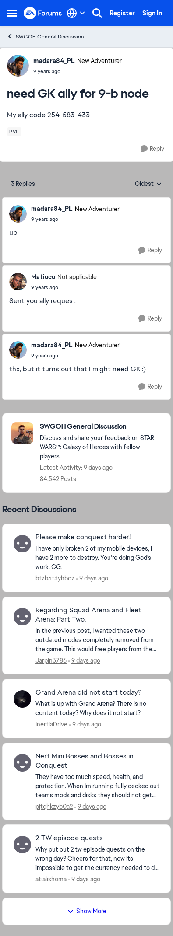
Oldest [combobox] (148, 184)
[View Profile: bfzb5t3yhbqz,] (22, 543)
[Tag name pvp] (14, 131)
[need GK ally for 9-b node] (75, 219)
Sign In (152, 13)
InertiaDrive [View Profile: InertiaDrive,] (51, 724)
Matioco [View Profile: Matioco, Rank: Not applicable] (43, 277)
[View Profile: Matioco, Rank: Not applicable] (18, 281)
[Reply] (152, 149)
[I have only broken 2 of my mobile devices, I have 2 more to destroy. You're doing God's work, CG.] (97, 558)
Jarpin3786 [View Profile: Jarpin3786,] (51, 660)
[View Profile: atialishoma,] (22, 844)
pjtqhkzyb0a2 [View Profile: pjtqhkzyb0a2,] (54, 806)
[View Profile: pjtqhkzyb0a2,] (22, 763)
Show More (86, 911)
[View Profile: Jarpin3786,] (22, 616)
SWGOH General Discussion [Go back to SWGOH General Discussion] (45, 36)
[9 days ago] (92, 578)
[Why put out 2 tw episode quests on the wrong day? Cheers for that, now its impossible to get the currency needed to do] (97, 859)
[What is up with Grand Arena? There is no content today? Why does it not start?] (97, 708)
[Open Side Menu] (11, 13)
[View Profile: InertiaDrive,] (22, 699)
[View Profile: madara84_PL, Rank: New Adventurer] (18, 66)
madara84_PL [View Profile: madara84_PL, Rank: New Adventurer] (54, 61)
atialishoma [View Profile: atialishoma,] (51, 879)
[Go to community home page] (43, 13)
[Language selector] (76, 13)
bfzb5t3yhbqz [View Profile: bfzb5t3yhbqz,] (54, 578)
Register (122, 13)
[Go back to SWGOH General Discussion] (101, 426)
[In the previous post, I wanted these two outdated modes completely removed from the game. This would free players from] (97, 640)
